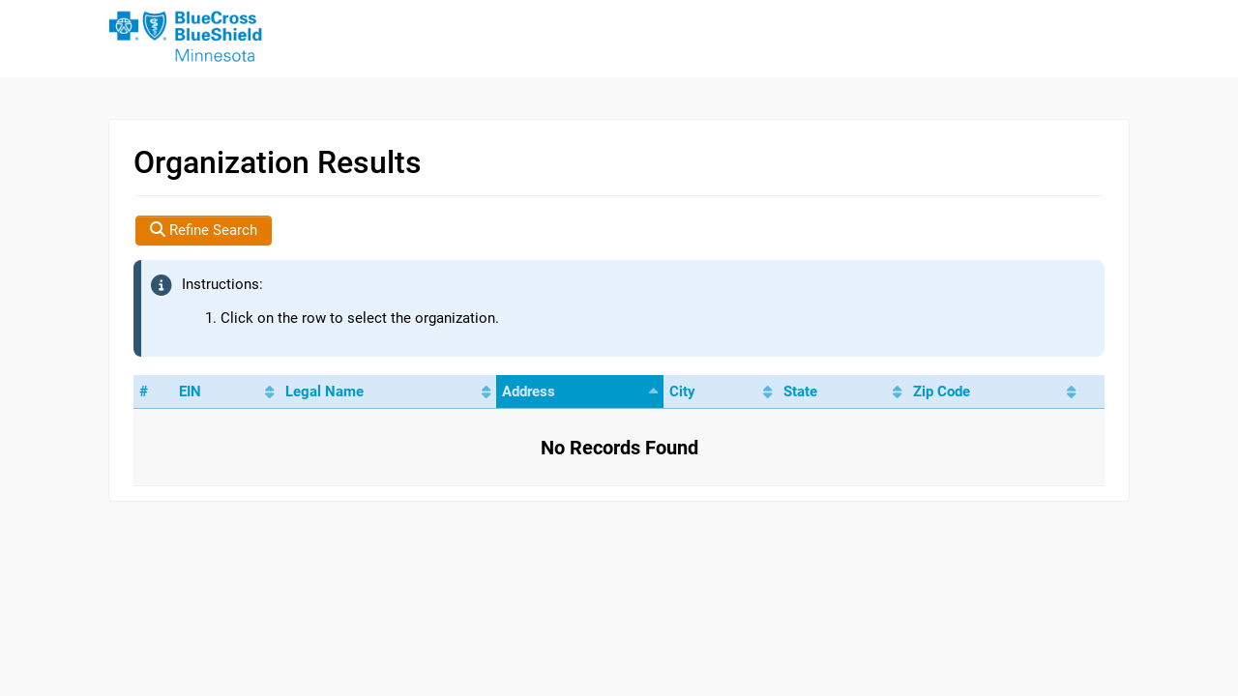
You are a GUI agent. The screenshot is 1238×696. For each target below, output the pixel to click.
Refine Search (203, 230)
